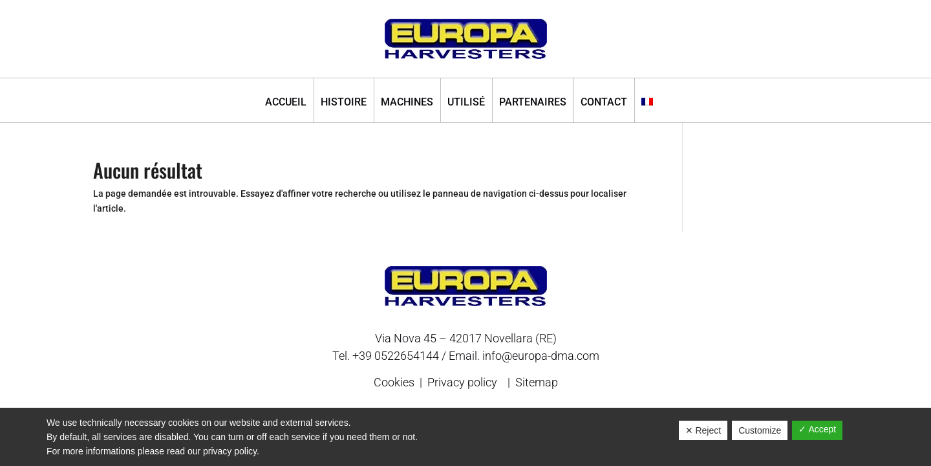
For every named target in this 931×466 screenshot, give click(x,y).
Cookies (395, 382)
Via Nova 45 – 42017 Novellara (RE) (466, 338)
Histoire (344, 103)
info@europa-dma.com (540, 355)
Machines (407, 103)
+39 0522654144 (395, 355)
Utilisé (466, 103)
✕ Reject (703, 430)
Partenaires (532, 103)
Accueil (285, 103)
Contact (604, 103)
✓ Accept (817, 429)
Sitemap (536, 382)
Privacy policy (462, 382)
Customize (759, 430)
